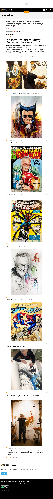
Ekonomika (15, 469)
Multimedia (14, 457)
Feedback (32, 483)
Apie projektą (4, 481)
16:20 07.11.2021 (9, 28)
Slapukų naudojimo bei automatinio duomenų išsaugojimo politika (15, 483)
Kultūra (29, 469)
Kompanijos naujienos (40, 483)
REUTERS (11, 90)
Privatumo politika (25, 481)
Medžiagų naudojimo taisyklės (13, 481)
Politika (9, 469)
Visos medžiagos (8, 36)
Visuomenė (22, 469)
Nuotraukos (8, 457)
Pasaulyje (3, 469)
